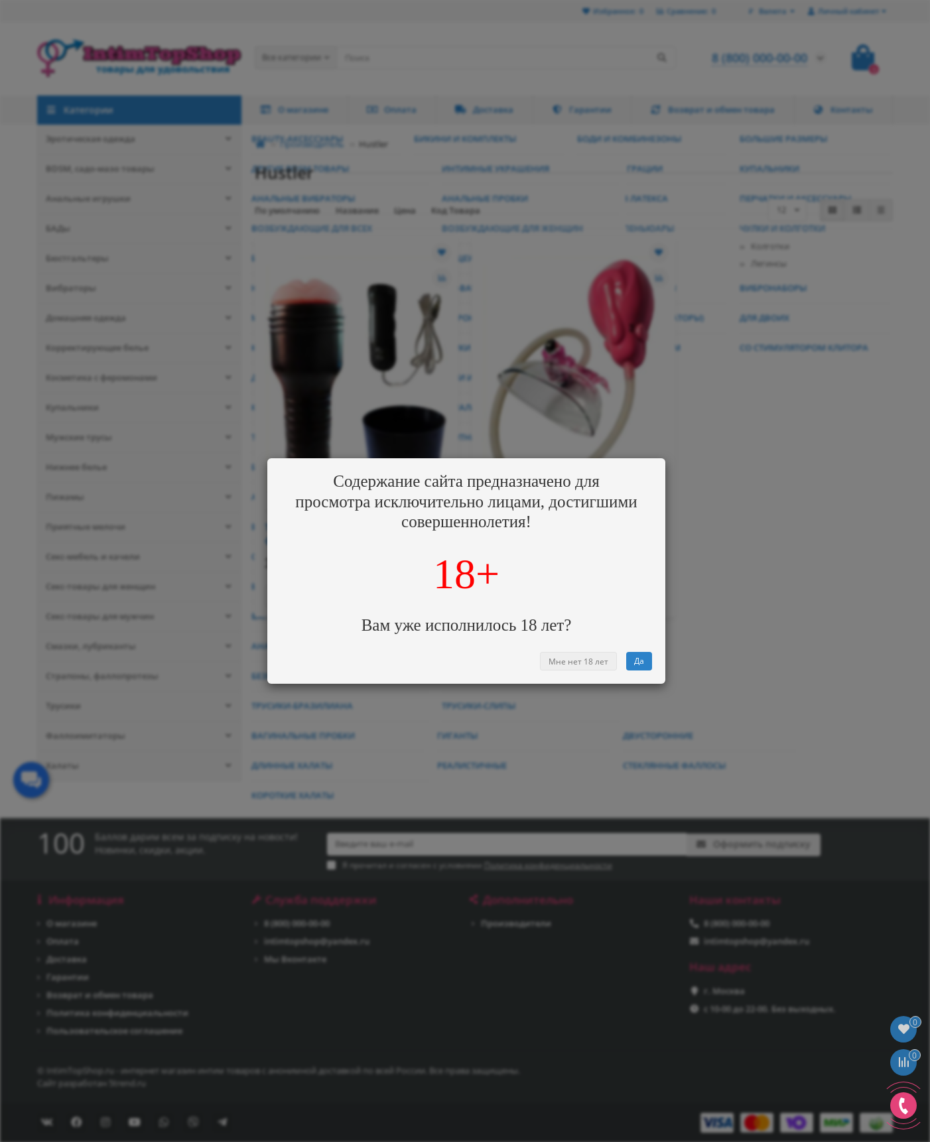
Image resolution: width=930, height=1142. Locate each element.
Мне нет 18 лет (578, 661)
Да (639, 660)
